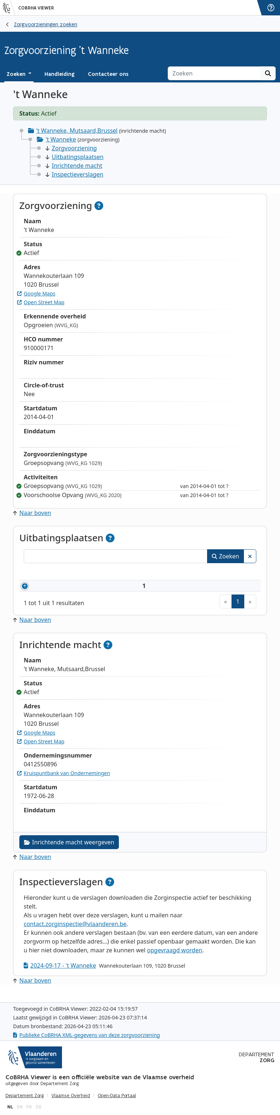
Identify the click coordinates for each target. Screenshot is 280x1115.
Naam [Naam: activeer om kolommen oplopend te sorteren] (94, 573)
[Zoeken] (214, 73)
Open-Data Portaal (117, 1095)
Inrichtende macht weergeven (69, 851)
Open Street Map (41, 302)
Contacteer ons (108, 74)
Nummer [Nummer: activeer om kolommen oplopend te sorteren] (45, 573)
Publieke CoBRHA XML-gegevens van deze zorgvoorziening (86, 1034)
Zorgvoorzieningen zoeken (45, 24)
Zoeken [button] (17, 74)
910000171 (55, 590)
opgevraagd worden (174, 959)
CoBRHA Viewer (36, 8)
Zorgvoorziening (71, 148)
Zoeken (225, 556)
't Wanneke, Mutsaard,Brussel (76, 131)
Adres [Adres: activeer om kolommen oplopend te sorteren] (142, 573)
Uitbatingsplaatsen (75, 157)
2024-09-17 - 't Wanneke (60, 974)
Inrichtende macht (74, 166)
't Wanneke (61, 139)
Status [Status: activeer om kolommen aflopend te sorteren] (237, 573)
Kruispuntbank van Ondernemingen (63, 781)
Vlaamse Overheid (70, 1095)
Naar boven (32, 513)
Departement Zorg (24, 1095)
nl (10, 1107)
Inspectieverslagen (74, 174)
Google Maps (36, 293)
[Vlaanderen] (9, 7)
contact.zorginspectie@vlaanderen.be (75, 933)
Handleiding (59, 74)
